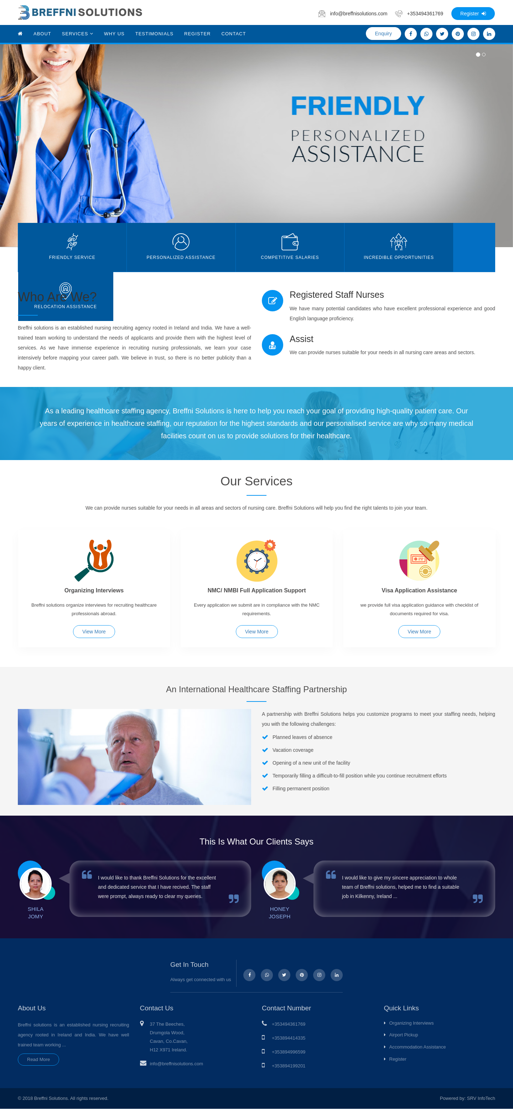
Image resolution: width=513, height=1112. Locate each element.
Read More (38, 1062)
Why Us (114, 33)
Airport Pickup (403, 1038)
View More (94, 633)
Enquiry (383, 33)
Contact (234, 33)
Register (473, 13)
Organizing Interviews (411, 1026)
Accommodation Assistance (417, 1049)
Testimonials (154, 33)
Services (77, 33)
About (42, 33)
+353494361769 (288, 1027)
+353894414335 (288, 1041)
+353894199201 (288, 1068)
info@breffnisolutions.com (176, 1066)
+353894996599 (288, 1054)
